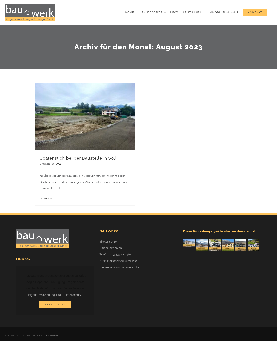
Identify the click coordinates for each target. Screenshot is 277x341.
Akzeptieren (55, 304)
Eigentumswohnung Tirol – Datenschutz (54, 295)
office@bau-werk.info (123, 261)
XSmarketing (52, 335)
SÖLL (58, 164)
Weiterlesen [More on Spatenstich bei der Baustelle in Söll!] (46, 198)
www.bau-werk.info (126, 267)
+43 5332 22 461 (120, 254)
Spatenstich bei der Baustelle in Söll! (79, 158)
